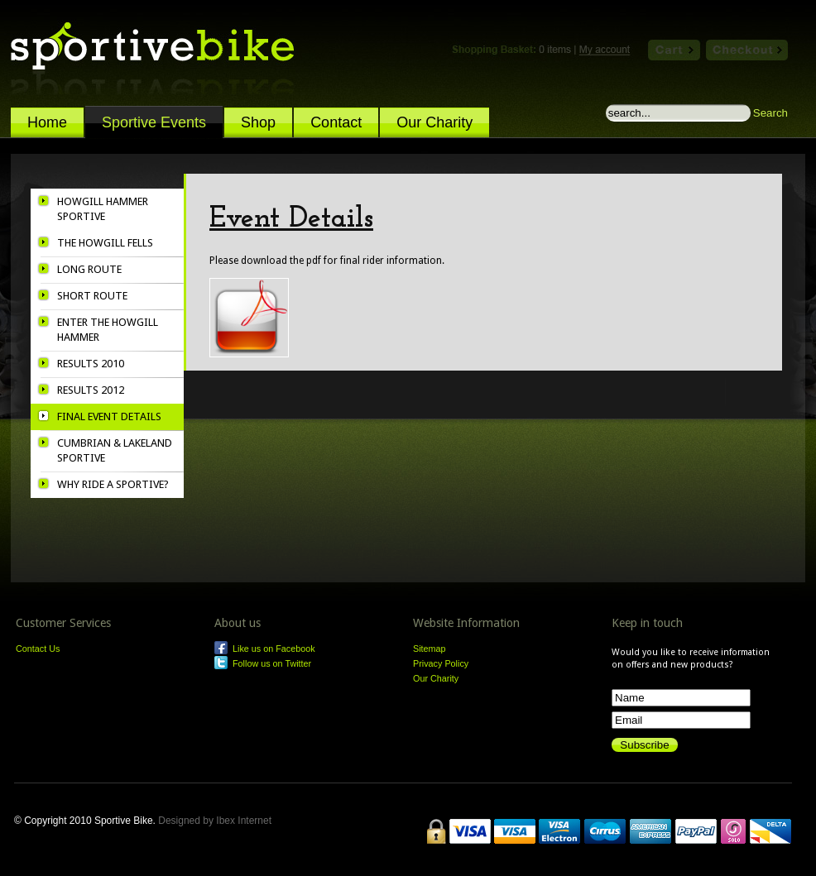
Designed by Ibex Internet (218, 820)
